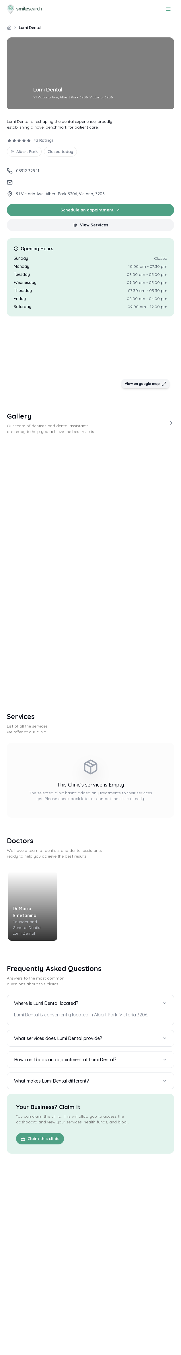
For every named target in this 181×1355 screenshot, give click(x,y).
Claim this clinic (40, 1138)
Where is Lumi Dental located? (90, 1003)
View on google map (145, 383)
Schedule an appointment (90, 210)
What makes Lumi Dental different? (90, 1081)
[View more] (171, 423)
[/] (9, 27)
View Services (90, 225)
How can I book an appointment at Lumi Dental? (90, 1059)
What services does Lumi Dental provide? (90, 1038)
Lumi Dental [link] (30, 27)
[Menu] (168, 9)
